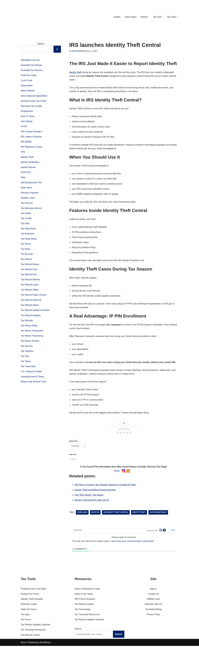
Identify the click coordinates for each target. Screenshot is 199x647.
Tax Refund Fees (29, 270)
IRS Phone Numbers (85, 600)
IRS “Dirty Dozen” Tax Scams (89, 496)
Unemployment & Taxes (32, 378)
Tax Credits (26, 219)
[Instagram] (123, 472)
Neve (23, 643)
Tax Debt (25, 224)
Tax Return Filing (29, 326)
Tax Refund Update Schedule (35, 311)
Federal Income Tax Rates (33, 590)
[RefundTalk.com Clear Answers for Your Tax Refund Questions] (35, 16)
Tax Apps (25, 615)
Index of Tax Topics (84, 595)
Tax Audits (26, 214)
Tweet (117, 472)
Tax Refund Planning (31, 301)
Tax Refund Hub (29, 275)
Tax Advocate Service (31, 209)
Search (40, 44)
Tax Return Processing (32, 337)
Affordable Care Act (30, 60)
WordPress (45, 643)
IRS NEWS (26, 142)
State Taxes (26, 188)
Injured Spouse (28, 167)
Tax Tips (25, 357)
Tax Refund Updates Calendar (35, 626)
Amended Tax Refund (31, 65)
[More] (128, 472)
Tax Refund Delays (30, 265)
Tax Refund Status (30, 306)
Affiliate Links (153, 600)
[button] (148, 16)
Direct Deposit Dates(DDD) (34, 96)
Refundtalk (76, 51)
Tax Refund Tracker (30, 636)
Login (172, 531)
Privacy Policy (153, 615)
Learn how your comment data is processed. (133, 542)
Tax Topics (26, 362)
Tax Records (27, 255)
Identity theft (75, 72)
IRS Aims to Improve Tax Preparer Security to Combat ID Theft (105, 486)
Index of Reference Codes (87, 590)
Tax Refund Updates (31, 316)
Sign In (153, 590)
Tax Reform (26, 260)
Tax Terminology (83, 610)
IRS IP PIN (95, 513)
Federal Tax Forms (30, 595)
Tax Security (27, 347)
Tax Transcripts (28, 367)
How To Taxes (27, 116)
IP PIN (24, 127)
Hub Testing (26, 121)
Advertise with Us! (153, 605)
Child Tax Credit (28, 75)
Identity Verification (30, 162)
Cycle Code (26, 80)
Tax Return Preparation (32, 331)
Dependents (27, 85)
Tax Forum (26, 620)
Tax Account (27, 203)
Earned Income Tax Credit (33, 101)
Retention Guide (29, 605)
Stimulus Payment (30, 193)
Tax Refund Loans (30, 285)
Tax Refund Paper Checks (33, 296)
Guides (116, 17)
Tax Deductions (28, 229)
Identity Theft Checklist (32, 600)
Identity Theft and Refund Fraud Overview (95, 491)
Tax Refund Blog (153, 610)
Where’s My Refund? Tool (33, 383)
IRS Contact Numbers (31, 132)
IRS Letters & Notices (31, 137)
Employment (27, 111)
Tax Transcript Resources (33, 631)
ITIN (23, 152)
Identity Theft (27, 157)
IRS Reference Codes (31, 147)
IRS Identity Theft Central (116, 513)
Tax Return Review (30, 342)
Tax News (25, 249)
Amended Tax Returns (32, 70)
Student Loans (28, 198)
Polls (23, 178)
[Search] (57, 49)
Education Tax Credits (31, 106)
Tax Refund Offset (29, 291)
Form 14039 (82, 513)
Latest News (130, 17)
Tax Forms (26, 244)
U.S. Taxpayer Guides (31, 373)
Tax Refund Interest (30, 280)
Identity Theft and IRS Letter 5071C (92, 501)
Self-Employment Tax (31, 183)
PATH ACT (26, 173)
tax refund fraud (158, 513)
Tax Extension (28, 234)
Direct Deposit (28, 91)
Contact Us (153, 595)
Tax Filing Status (29, 239)
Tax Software (27, 352)
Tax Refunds (27, 321)
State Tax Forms (29, 610)
